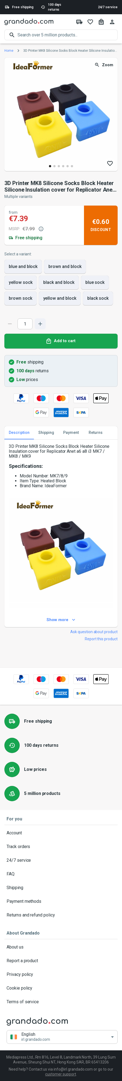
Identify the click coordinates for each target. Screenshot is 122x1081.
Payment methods (61, 901)
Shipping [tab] (46, 432)
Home (8, 51)
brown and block (65, 266)
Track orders (61, 847)
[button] (62, 1036)
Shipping (61, 888)
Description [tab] (19, 432)
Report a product (61, 961)
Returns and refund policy (61, 915)
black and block (59, 282)
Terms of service (61, 1002)
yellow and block (60, 298)
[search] (68, 35)
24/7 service (108, 7)
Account (61, 833)
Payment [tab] (71, 432)
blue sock (95, 282)
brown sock (20, 298)
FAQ (61, 874)
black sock (98, 298)
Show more (61, 620)
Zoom (104, 65)
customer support (60, 1074)
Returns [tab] (95, 432)
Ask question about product (94, 632)
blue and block (23, 266)
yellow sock (20, 282)
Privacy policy (61, 974)
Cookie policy (61, 988)
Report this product (101, 639)
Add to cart (61, 341)
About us (61, 947)
